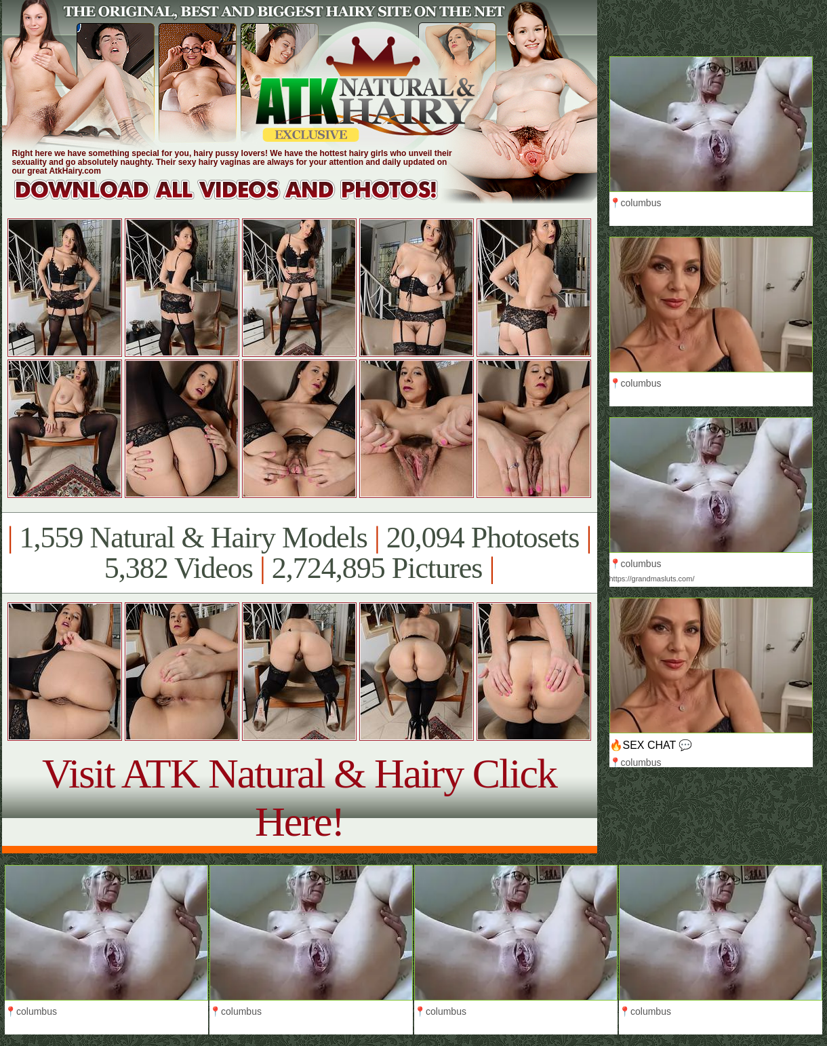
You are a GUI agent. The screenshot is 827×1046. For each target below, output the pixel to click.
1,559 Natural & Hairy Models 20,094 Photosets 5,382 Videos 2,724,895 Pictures (299, 552)
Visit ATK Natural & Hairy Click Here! (299, 797)
